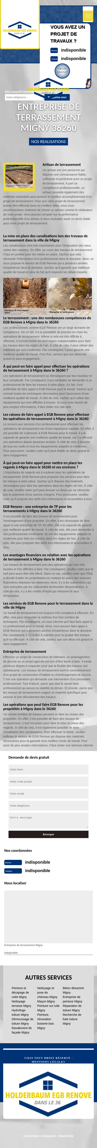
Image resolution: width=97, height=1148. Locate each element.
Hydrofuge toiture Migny (20, 1012)
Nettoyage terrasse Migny (21, 1004)
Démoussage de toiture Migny (22, 1021)
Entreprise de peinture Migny (72, 999)
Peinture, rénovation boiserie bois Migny (45, 1021)
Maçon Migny (46, 1001)
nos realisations (48, 141)
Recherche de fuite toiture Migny (72, 1019)
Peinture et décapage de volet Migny (20, 992)
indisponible (73, 50)
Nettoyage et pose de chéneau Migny (47, 992)
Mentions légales (48, 1061)
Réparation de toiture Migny (72, 1008)
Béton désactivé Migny (73, 990)
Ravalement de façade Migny (22, 1030)
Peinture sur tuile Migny (48, 1008)
